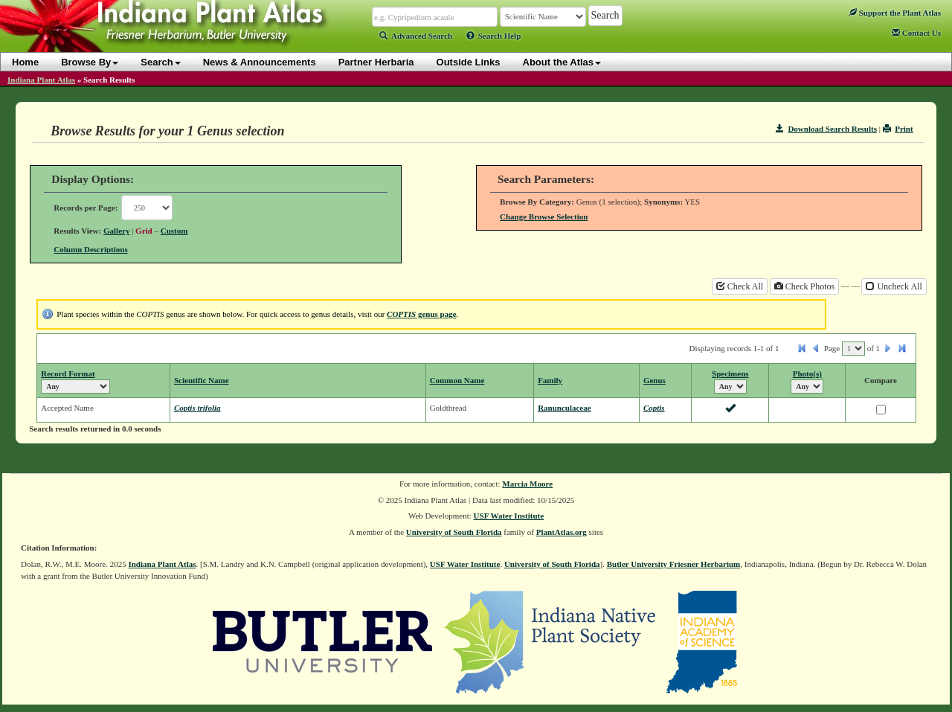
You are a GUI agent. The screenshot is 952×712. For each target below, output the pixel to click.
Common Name (457, 380)
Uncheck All (894, 286)
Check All (739, 286)
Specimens (730, 373)
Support (895, 12)
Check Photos (804, 286)
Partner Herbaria (376, 62)
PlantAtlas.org (561, 531)
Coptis (654, 407)
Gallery (116, 230)
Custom (174, 230)
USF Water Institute (509, 515)
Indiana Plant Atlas (41, 79)
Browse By (89, 62)
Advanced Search (415, 35)
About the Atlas (562, 62)
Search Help (493, 35)
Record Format (67, 373)
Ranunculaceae (564, 407)
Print (898, 128)
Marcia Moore (527, 483)
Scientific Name (201, 380)
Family (550, 380)
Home (25, 62)
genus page (422, 314)
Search (160, 62)
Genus (654, 380)
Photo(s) (807, 373)
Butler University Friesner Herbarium (674, 563)
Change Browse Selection (544, 216)
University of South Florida (454, 531)
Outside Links (469, 62)
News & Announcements (259, 62)
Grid (143, 230)
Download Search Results (826, 128)
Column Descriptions (90, 249)
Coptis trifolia (197, 407)
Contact (916, 32)
